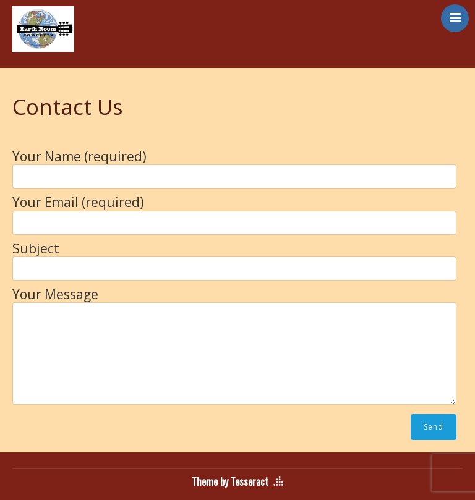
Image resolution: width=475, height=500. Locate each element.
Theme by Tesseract (230, 481)
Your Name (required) (234, 166)
